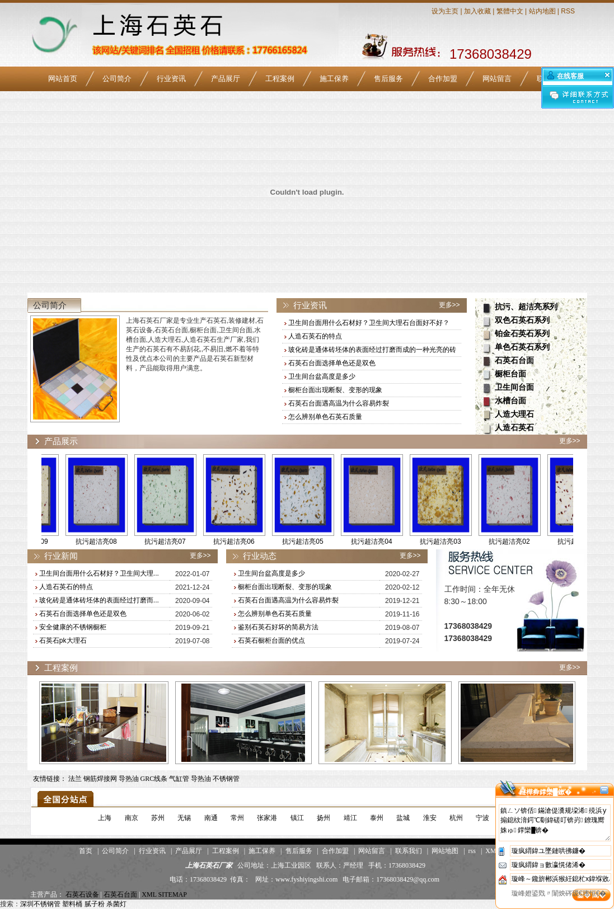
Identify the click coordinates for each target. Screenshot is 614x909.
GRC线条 (154, 779)
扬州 (323, 818)
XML (492, 851)
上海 (104, 818)
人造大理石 (514, 414)
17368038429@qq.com (407, 879)
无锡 (184, 818)
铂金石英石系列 (522, 333)
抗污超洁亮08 (106, 541)
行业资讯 (171, 78)
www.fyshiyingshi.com (306, 879)
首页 (85, 851)
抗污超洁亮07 (175, 541)
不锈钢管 (226, 779)
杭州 (456, 818)
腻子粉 (95, 904)
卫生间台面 (514, 387)
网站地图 (445, 851)
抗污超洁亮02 (519, 541)
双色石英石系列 (522, 320)
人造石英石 (514, 427)
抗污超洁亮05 (313, 541)
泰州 (376, 818)
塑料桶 (72, 904)
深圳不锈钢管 (40, 904)
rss (472, 851)
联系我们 (408, 851)
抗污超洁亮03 (450, 541)
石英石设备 (82, 894)
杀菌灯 (116, 904)
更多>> (449, 305)
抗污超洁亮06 (244, 541)
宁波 (482, 818)
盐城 (403, 818)
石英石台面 (514, 360)
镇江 (297, 818)
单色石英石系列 (522, 347)
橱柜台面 (510, 374)
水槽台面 (510, 401)
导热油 (129, 779)
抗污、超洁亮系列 (526, 307)
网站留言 (497, 78)
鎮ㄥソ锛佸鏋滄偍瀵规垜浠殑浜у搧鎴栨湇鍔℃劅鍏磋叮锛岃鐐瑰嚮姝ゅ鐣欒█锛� (555, 822)
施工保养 (334, 78)
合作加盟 (442, 78)
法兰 (75, 779)
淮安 (430, 818)
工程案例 (279, 78)
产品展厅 (225, 78)
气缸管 (179, 779)
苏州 (158, 818)
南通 (211, 818)
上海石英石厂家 (208, 865)
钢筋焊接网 (100, 779)
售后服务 (388, 78)
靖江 (350, 818)
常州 (237, 818)
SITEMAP (172, 894)
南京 (131, 818)
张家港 (267, 818)
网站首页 (62, 78)
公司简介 (117, 78)
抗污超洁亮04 (382, 541)
